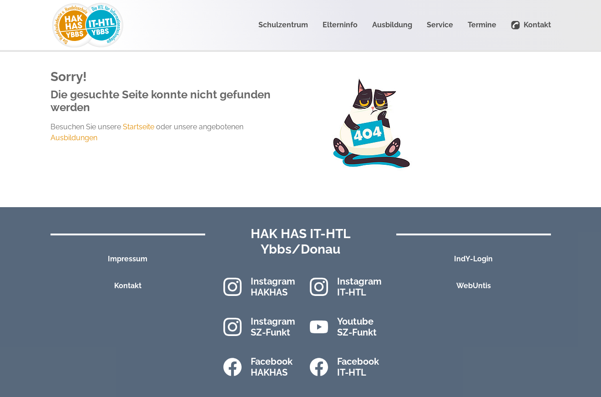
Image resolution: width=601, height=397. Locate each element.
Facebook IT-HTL (358, 367)
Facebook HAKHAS (272, 367)
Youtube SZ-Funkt (357, 327)
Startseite (138, 126)
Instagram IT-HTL (359, 287)
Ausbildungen (74, 137)
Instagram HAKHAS (273, 287)
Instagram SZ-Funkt (273, 327)
